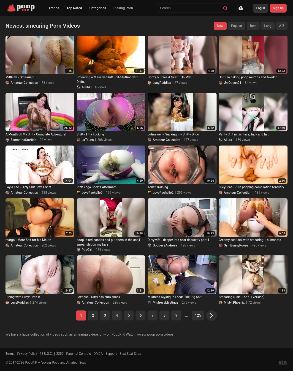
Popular (236, 26)
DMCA (98, 353)
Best (253, 26)
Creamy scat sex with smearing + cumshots (250, 240)
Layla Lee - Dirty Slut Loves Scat (28, 187)
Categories (97, 8)
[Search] (225, 8)
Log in (260, 8)
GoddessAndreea (165, 245)
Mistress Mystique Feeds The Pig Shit (175, 297)
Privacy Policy (27, 353)
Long (267, 26)
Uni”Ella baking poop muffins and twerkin (248, 77)
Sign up (278, 8)
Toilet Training (158, 187)
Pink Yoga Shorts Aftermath (97, 187)
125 (198, 315)
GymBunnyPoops (236, 245)
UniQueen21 (232, 83)
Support (111, 353)
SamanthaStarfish (23, 140)
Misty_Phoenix (234, 302)
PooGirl (87, 250)
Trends (54, 8)
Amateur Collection (24, 83)
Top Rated (74, 8)
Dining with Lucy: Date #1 (23, 297)
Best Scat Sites (130, 353)
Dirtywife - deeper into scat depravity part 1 (178, 240)
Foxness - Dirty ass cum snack (98, 297)
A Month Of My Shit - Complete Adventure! (35, 134)
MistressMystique (165, 302)
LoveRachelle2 (92, 192)
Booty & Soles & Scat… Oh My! (169, 77)
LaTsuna (88, 140)
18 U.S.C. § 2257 (52, 353)
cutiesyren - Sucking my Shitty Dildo (173, 134)
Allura (86, 87)
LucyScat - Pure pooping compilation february (251, 187)
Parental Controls (78, 353)
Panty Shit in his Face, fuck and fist (244, 134)
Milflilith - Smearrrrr (19, 77)
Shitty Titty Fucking (90, 134)
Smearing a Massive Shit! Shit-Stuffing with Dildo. (107, 79)
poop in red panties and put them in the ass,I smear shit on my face (108, 242)
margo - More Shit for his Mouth (28, 240)
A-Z (281, 26)
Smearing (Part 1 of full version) (242, 297)
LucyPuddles (162, 83)
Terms (9, 353)
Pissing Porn (123, 8)
